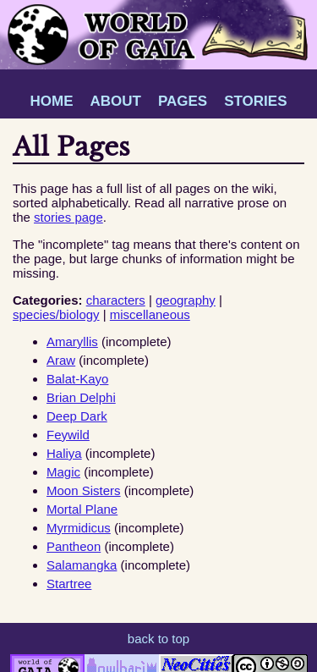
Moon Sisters (83, 490)
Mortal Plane (82, 509)
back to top (158, 638)
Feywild (68, 434)
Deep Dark (76, 416)
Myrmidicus (78, 528)
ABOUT (115, 101)
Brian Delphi (81, 397)
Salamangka (81, 565)
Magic (63, 472)
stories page (68, 217)
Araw (60, 360)
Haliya (64, 453)
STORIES (255, 101)
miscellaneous (150, 314)
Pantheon (73, 546)
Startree (68, 583)
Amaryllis (72, 341)
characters (115, 300)
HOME (51, 101)
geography (186, 300)
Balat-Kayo (77, 379)
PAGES (182, 101)
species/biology (56, 314)
